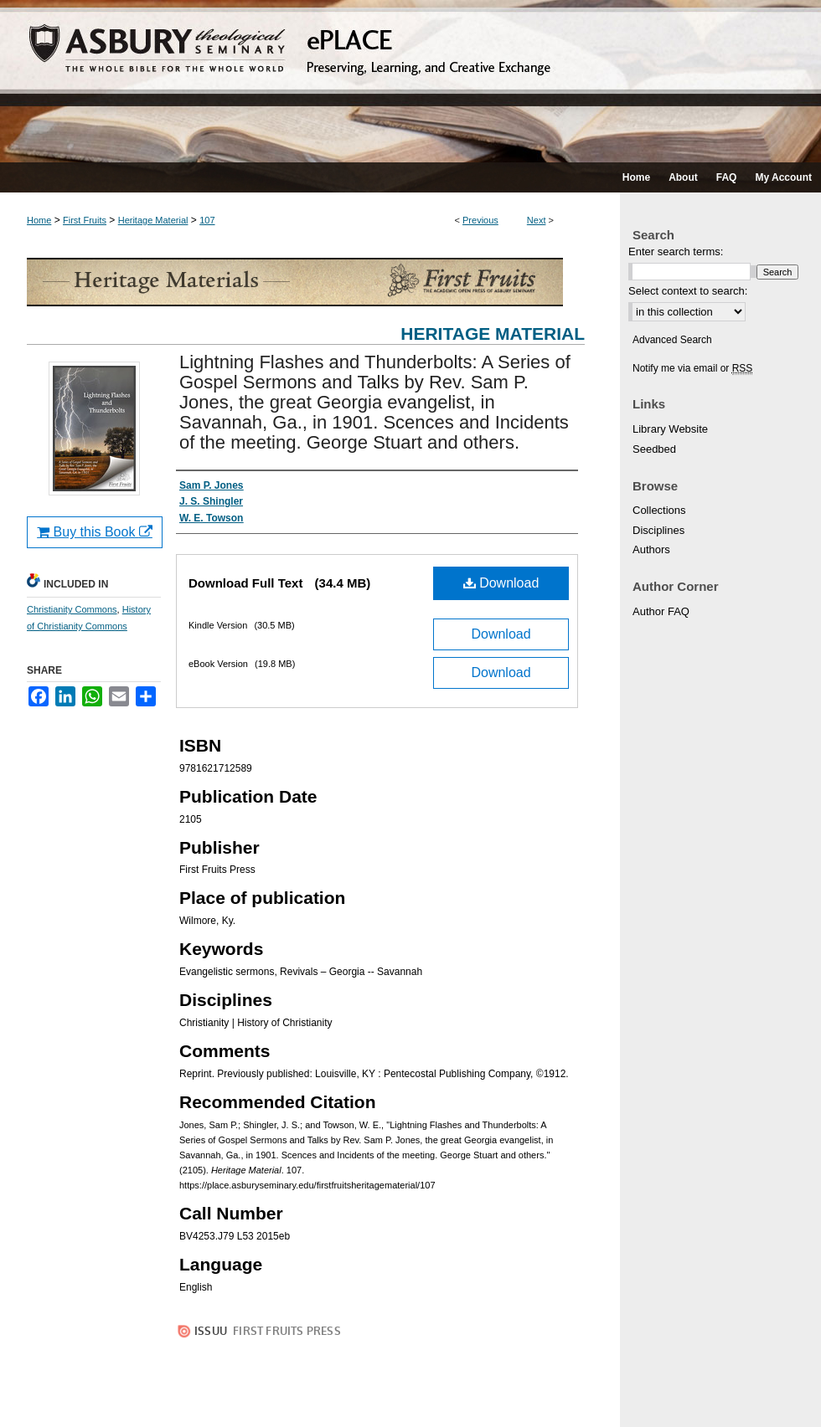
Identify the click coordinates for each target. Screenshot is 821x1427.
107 (206, 220)
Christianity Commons (72, 609)
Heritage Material (153, 220)
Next (536, 220)
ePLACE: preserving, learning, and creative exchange (410, 81)
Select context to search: (687, 291)
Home (39, 220)
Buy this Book (94, 532)
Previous (480, 220)
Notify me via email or (692, 368)
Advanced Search (672, 340)
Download (501, 583)
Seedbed (654, 449)
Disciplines (658, 530)
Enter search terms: (675, 251)
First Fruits (84, 220)
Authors (651, 549)
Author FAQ (661, 611)
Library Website (670, 429)
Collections (659, 510)
